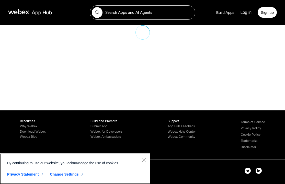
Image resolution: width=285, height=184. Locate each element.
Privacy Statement (23, 174)
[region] (75, 168)
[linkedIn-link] (260, 172)
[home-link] (40, 12)
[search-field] (142, 12)
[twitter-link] (249, 172)
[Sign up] (267, 12)
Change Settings (64, 174)
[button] (97, 12)
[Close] (143, 160)
